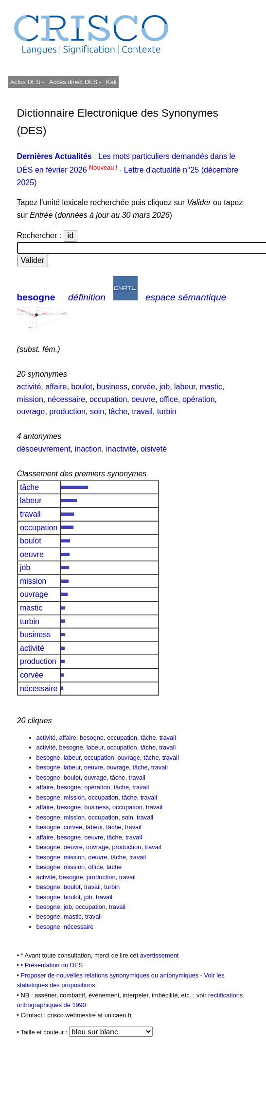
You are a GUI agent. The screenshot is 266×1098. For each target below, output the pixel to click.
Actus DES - (27, 82)
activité (29, 387)
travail (142, 411)
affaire (56, 387)
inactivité (121, 449)
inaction (88, 449)
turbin (167, 411)
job (165, 387)
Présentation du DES (54, 965)
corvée (143, 387)
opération (198, 399)
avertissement (159, 955)
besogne (36, 297)
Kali (111, 82)
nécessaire (66, 399)
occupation (108, 399)
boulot (81, 387)
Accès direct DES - (75, 82)
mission (30, 399)
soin (97, 411)
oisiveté (154, 449)
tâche (117, 411)
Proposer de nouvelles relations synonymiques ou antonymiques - (112, 975)
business (112, 387)
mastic (211, 387)
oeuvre (143, 399)
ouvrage (31, 411)
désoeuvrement (44, 449)
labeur (184, 387)
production (67, 411)
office (169, 399)
